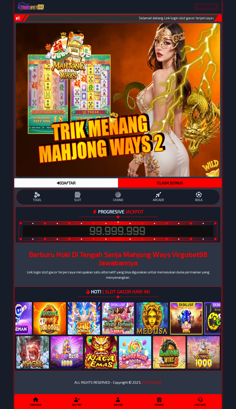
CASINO (118, 197)
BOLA (199, 197)
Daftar (77, 401)
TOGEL (37, 197)
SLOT (77, 197)
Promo (159, 401)
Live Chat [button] (200, 401)
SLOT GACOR (152, 382)
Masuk (118, 401)
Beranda (36, 401)
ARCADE (158, 197)
